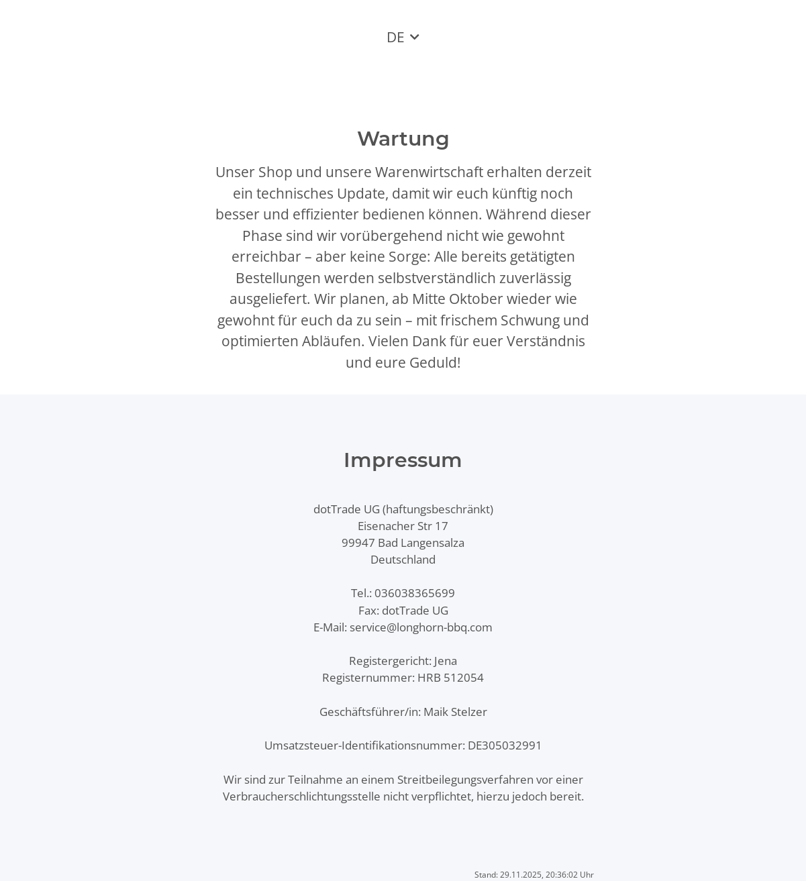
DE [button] (396, 37)
